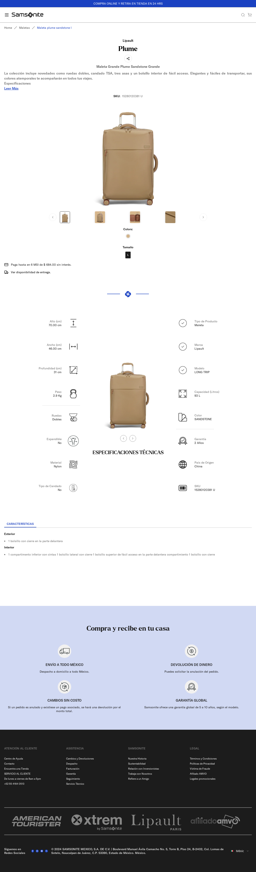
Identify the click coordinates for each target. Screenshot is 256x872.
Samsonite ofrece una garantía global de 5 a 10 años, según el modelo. (191, 707)
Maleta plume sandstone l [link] (54, 28)
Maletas (24, 28)
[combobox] (240, 851)
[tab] (20, 524)
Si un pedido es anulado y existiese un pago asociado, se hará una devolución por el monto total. (64, 709)
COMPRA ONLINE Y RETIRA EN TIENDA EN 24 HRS (128, 3)
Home (8, 28)
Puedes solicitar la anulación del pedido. (191, 671)
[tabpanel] (128, 565)
